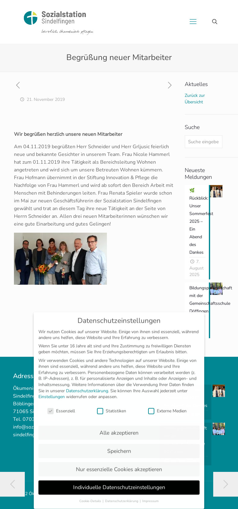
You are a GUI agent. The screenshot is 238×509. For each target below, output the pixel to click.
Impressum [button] (150, 496)
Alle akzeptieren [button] (119, 428)
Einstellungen (51, 392)
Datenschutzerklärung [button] (122, 496)
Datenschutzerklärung (87, 386)
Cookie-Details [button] (90, 496)
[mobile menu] (193, 21)
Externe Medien (167, 406)
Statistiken (111, 406)
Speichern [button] (119, 446)
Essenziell (61, 406)
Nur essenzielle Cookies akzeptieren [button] (119, 464)
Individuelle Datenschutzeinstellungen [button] (119, 482)
